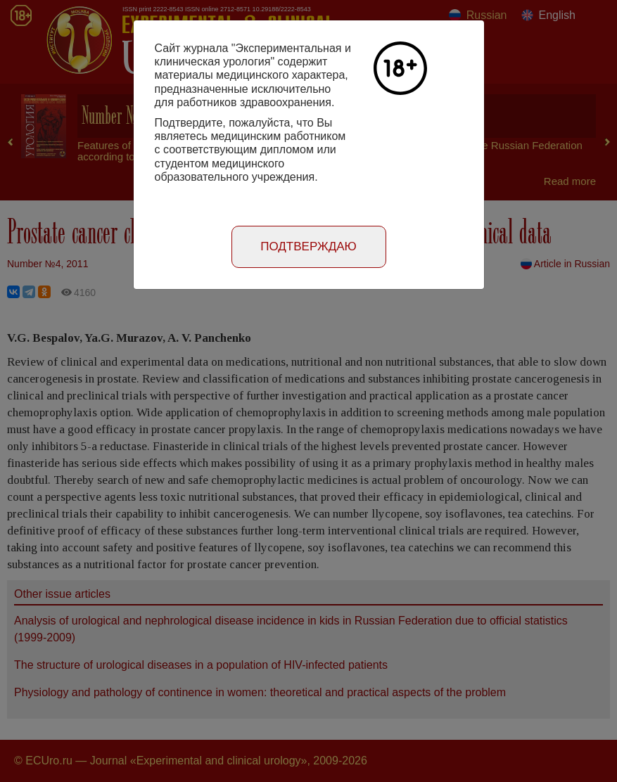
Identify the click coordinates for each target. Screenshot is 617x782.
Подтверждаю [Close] (308, 246)
